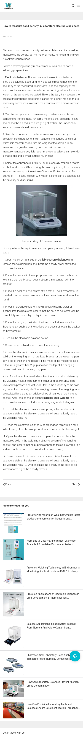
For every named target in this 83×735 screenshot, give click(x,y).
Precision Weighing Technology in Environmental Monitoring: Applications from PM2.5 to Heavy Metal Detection (53, 569)
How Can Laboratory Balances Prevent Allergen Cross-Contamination (53, 684)
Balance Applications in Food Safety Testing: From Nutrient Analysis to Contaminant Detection (51, 626)
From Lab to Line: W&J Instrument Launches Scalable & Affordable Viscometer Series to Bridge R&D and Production (51, 542)
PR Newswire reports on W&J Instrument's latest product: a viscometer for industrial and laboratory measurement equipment (53, 517)
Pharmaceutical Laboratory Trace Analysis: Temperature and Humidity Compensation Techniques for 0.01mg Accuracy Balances (50, 657)
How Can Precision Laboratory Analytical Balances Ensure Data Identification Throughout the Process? (53, 706)
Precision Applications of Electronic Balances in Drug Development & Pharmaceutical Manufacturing (53, 596)
